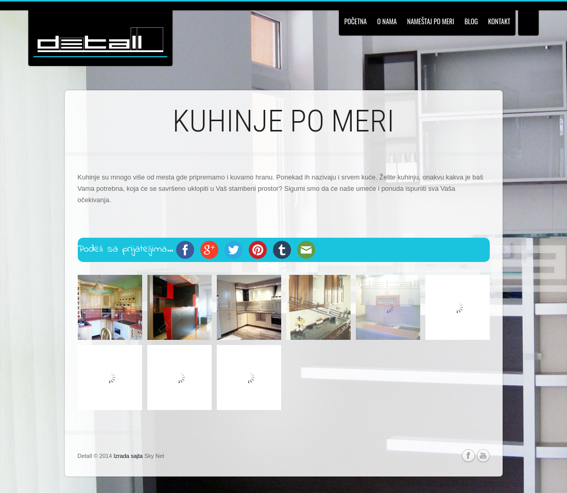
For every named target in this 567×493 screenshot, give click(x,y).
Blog (471, 21)
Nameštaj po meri (430, 21)
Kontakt (499, 21)
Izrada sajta (128, 456)
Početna (355, 21)
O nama (387, 21)
